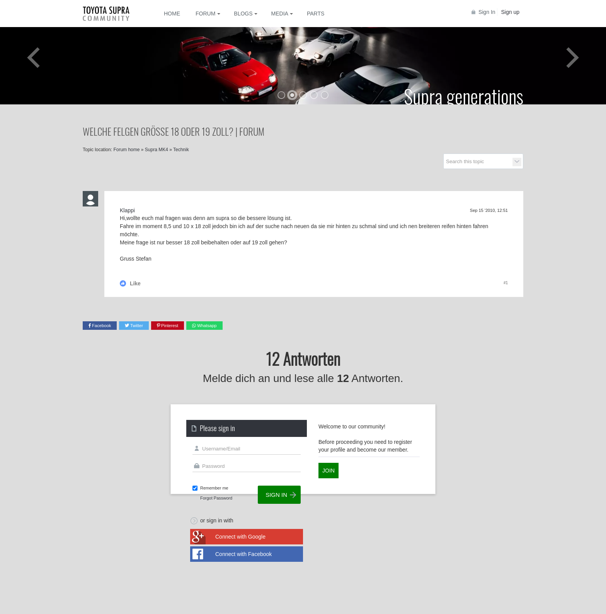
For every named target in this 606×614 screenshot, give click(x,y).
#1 (506, 283)
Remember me (214, 488)
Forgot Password (216, 498)
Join (328, 470)
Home (172, 13)
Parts (315, 13)
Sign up (510, 12)
